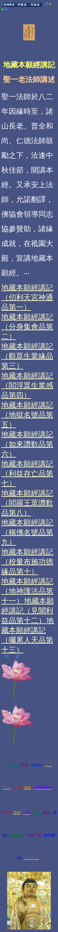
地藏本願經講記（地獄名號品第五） (27, 415)
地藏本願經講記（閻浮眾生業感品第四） (27, 385)
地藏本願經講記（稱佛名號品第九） (27, 532)
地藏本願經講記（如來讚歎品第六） (27, 444)
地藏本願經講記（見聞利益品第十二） (27, 610)
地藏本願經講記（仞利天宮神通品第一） (27, 297)
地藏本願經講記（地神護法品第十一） (27, 591)
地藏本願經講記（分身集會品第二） (27, 327)
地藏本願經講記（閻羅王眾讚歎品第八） (27, 503)
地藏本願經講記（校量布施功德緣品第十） (27, 562)
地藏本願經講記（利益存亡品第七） (27, 473)
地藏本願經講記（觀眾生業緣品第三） (27, 356)
